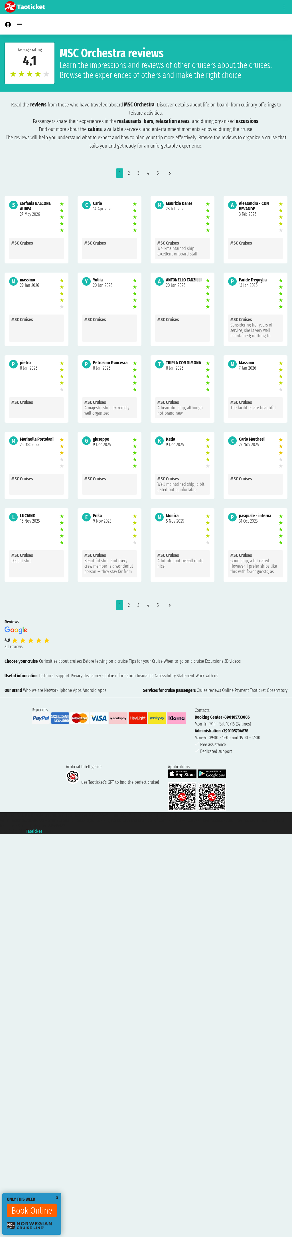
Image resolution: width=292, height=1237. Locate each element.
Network (51, 690)
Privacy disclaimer (86, 675)
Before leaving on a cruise (105, 661)
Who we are (33, 690)
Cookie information (119, 675)
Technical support (54, 675)
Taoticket (34, 831)
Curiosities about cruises (60, 661)
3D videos (232, 661)
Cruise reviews (209, 690)
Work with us (207, 675)
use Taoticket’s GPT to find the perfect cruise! (112, 782)
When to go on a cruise (184, 661)
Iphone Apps (71, 690)
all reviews (14, 646)
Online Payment (235, 690)
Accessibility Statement (174, 675)
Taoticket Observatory (268, 690)
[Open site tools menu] (284, 7)
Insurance (145, 675)
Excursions (214, 661)
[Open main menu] (19, 24)
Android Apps (94, 690)
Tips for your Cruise (146, 661)
